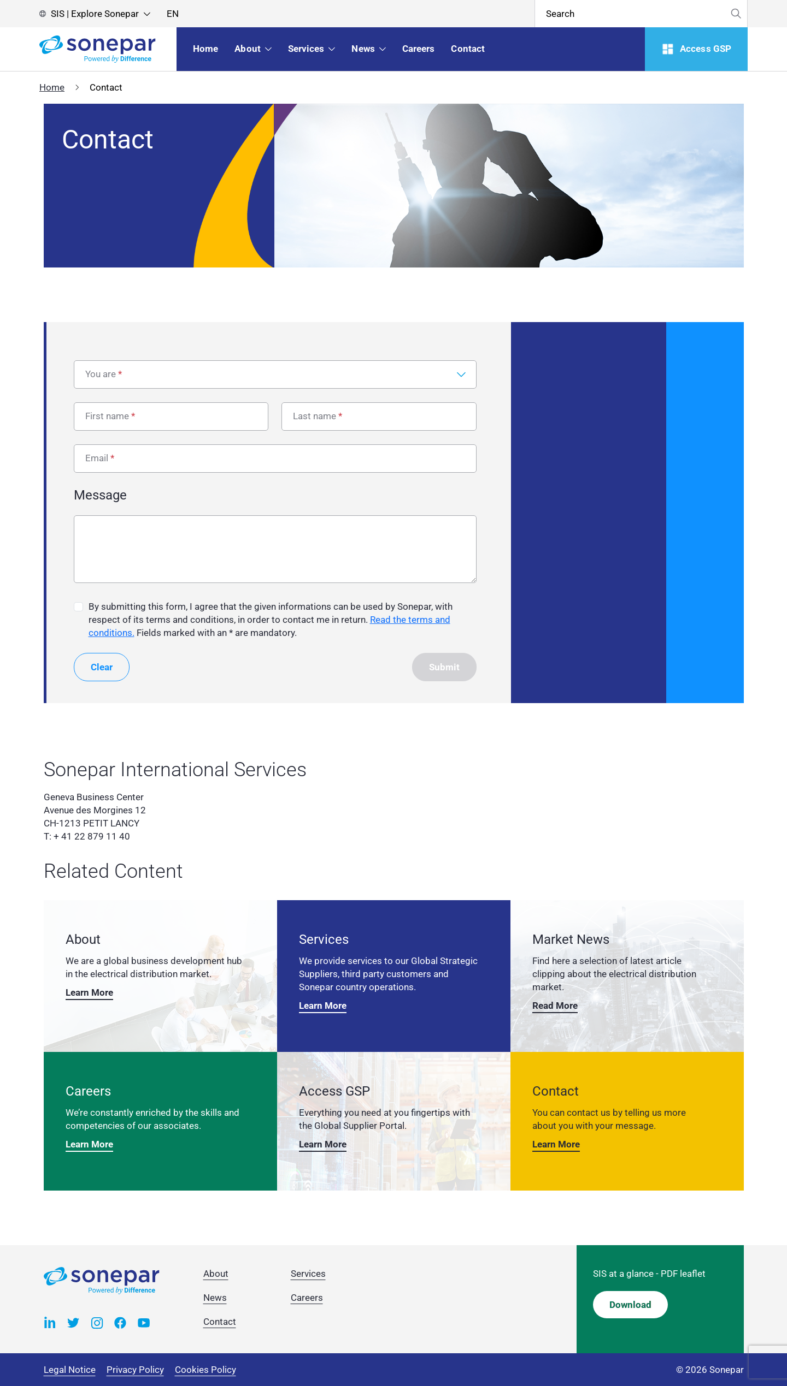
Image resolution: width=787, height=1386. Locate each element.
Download (630, 1304)
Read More (555, 1005)
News (215, 1297)
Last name (314, 416)
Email (96, 458)
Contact (219, 1321)
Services (308, 1273)
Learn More (89, 992)
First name (107, 416)
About (215, 1273)
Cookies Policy (205, 1369)
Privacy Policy (135, 1369)
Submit (444, 667)
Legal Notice (70, 1369)
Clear (102, 667)
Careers (307, 1297)
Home (51, 87)
